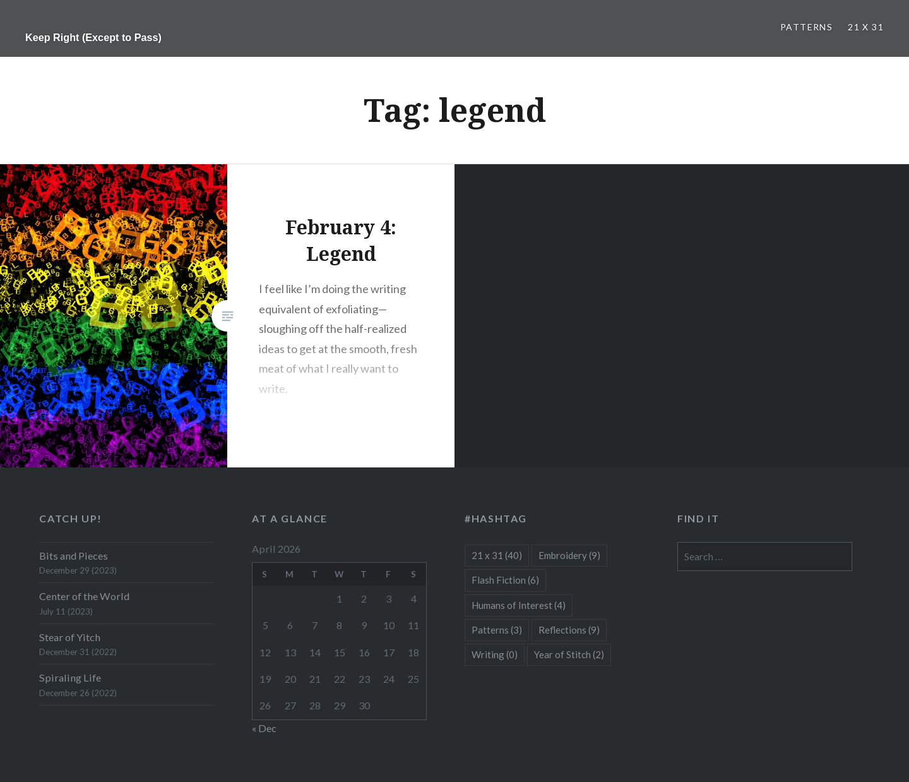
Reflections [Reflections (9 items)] (569, 629)
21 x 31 (866, 26)
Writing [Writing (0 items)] (495, 654)
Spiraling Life (70, 677)
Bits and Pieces (73, 556)
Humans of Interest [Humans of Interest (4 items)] (519, 605)
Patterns (806, 26)
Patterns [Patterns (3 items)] (497, 629)
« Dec (264, 728)
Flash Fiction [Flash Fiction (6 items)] (505, 580)
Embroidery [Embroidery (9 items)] (569, 555)
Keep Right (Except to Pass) (93, 37)
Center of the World (84, 596)
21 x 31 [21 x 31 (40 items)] (497, 555)
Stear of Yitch (69, 637)
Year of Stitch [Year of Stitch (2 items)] (569, 654)
